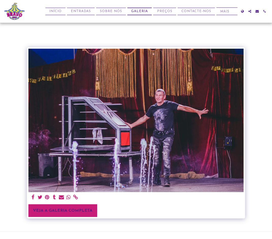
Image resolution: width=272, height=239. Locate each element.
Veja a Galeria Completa (62, 211)
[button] (249, 11)
